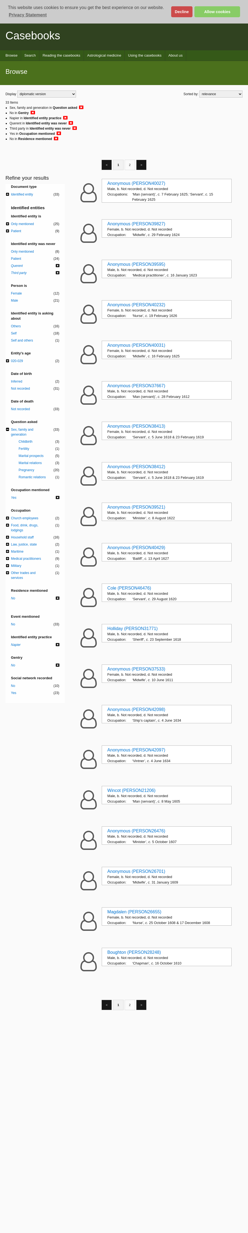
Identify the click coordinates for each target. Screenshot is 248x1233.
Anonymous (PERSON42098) (136, 709)
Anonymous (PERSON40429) (136, 547)
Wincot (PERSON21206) (131, 790)
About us (175, 55)
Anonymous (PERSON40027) (136, 183)
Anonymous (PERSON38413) (136, 426)
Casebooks (32, 36)
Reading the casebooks (61, 55)
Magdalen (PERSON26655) (134, 912)
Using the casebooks (144, 55)
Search (30, 55)
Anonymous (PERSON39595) (136, 264)
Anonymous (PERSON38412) (136, 466)
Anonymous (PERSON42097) (136, 750)
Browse (11, 55)
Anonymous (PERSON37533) (136, 669)
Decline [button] (182, 12)
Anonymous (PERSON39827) (136, 223)
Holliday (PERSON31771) (132, 628)
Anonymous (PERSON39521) (136, 507)
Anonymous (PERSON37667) (136, 385)
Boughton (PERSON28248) (134, 952)
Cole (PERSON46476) (129, 588)
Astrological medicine (104, 55)
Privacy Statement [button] (28, 15)
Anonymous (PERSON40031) (136, 345)
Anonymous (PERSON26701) (136, 871)
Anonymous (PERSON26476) (136, 831)
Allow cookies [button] (217, 12)
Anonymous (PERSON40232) (136, 304)
